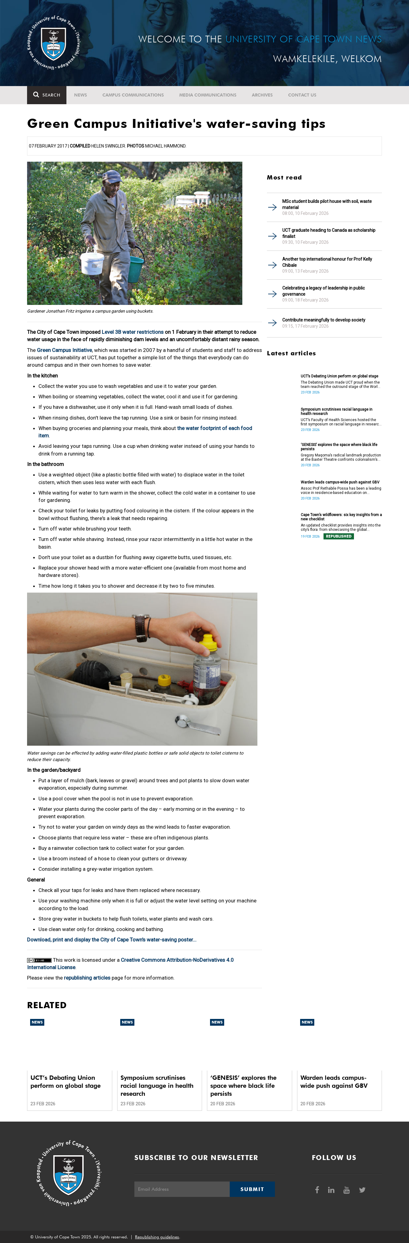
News (80, 95)
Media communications (207, 95)
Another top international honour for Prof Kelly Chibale (327, 262)
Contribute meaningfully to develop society (323, 320)
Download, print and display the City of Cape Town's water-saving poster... (112, 940)
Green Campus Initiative (64, 350)
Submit (252, 1189)
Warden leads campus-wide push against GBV (340, 482)
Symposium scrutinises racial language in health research (336, 411)
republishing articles (87, 978)
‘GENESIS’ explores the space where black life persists (339, 447)
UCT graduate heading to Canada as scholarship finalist (328, 233)
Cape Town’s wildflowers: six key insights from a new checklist (341, 517)
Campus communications (133, 95)
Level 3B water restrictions (133, 332)
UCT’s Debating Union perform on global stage (339, 376)
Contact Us (302, 95)
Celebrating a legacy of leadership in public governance (323, 291)
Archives (262, 95)
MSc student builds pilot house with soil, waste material (327, 204)
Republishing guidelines (157, 1236)
